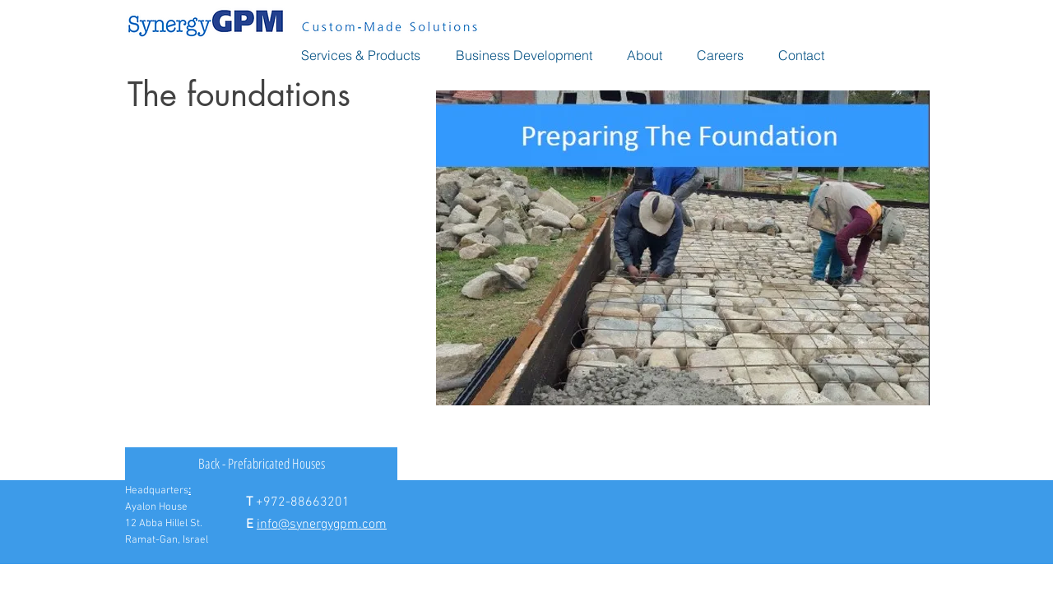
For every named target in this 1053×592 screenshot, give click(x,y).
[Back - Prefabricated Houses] (261, 463)
